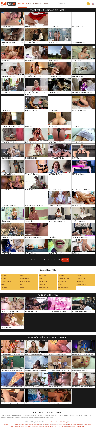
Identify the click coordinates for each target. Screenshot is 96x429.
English (65, 424)
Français (85, 424)
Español (44, 424)
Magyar (6, 424)
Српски (47, 426)
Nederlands (28, 426)
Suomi (69, 426)
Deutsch (55, 424)
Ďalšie (65, 260)
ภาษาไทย (56, 426)
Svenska (60, 424)
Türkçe (90, 424)
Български (79, 424)
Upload (45, 3)
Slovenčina (41, 426)
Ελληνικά (78, 426)
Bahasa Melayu (72, 424)
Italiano (22, 426)
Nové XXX (31, 3)
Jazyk (93, 4)
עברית (22, 424)
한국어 (61, 426)
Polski (26, 424)
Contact (53, 422)
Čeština (83, 426)
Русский (39, 424)
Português (17, 424)
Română (30, 424)
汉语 (35, 424)
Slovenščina (35, 426)
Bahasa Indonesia (15, 426)
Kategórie (38, 3)
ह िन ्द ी (49, 424)
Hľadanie (88, 3)
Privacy (65, 422)
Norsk (51, 426)
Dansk (73, 426)
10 (59, 260)
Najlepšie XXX (22, 3)
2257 (61, 422)
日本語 (65, 426)
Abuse (57, 422)
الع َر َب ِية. (11, 424)
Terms (69, 422)
